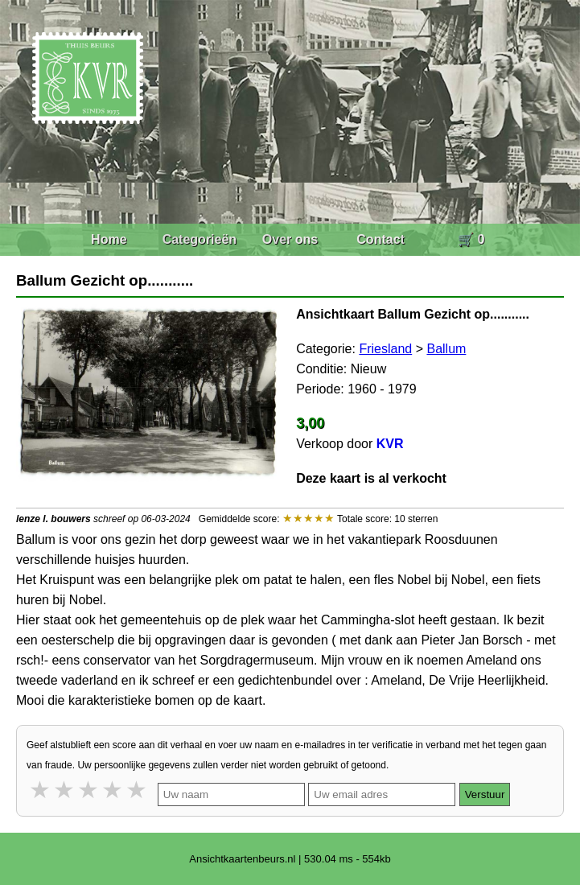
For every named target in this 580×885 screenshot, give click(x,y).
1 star (41, 790)
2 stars (65, 790)
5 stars (137, 790)
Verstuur (485, 794)
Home (108, 239)
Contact (380, 239)
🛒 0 (471, 239)
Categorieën (199, 239)
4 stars (113, 790)
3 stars (89, 790)
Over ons (290, 239)
